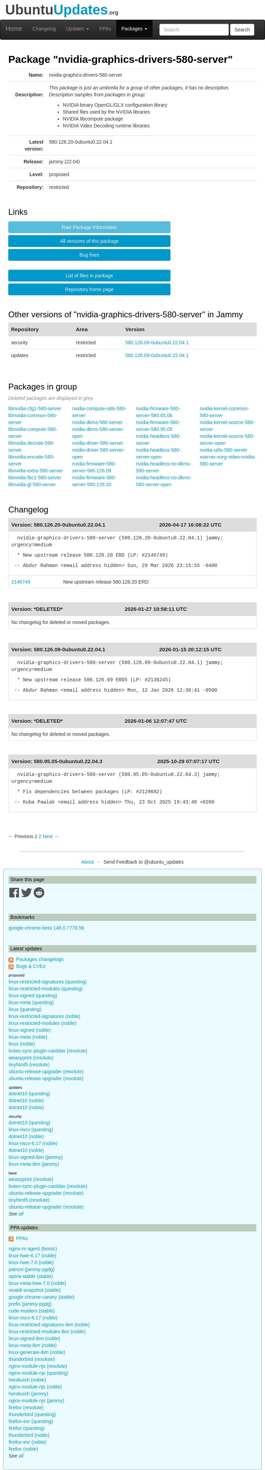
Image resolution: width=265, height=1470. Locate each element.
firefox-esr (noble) (28, 1442)
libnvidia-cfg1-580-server (34, 408)
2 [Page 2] (40, 836)
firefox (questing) (27, 1428)
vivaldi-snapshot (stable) (35, 1290)
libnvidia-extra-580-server (35, 470)
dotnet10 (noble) (26, 1100)
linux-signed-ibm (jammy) (35, 1157)
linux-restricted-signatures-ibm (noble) (49, 1324)
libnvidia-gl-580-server (32, 484)
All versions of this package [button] (89, 241)
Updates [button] (77, 28)
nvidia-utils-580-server (223, 450)
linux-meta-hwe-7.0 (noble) (37, 1283)
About (87, 862)
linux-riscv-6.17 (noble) (33, 1143)
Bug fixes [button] (89, 255)
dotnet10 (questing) (29, 1093)
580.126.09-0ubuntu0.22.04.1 (157, 342)
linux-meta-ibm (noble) (33, 1345)
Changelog (44, 28)
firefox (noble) (23, 1449)
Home (14, 28)
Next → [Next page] (51, 836)
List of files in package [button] (89, 275)
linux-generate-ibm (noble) (37, 1352)
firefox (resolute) (26, 1407)
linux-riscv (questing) (31, 1129)
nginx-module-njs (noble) (35, 1387)
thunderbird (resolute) (32, 1359)
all (21, 1214)
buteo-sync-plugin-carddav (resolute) (48, 1051)
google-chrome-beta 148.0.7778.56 (46, 928)
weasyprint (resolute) (31, 1057)
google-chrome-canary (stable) (42, 1297)
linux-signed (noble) (30, 1030)
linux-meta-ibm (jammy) (34, 1164)
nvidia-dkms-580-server (97, 422)
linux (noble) (22, 1044)
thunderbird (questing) (32, 1414)
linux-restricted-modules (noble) (42, 1023)
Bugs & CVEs (31, 966)
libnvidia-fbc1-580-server (34, 477)
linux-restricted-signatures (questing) (48, 981)
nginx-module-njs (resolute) (38, 1366)
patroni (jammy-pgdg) (32, 1269)
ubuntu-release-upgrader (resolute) (46, 1071)
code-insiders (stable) (32, 1311)
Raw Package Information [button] (89, 227)
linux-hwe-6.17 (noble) (33, 1255)
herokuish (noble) (27, 1380)
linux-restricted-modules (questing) (46, 988)
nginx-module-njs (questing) (38, 1373)
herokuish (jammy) (28, 1393)
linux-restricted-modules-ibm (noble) (47, 1331)
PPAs (105, 28)
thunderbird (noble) (29, 1435)
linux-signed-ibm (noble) (34, 1338)
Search (242, 29)
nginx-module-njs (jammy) (36, 1400)
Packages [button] (134, 28)
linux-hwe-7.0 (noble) (31, 1262)
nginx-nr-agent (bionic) (33, 1248)
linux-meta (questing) (31, 1002)
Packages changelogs (39, 959)
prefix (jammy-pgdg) (30, 1304)
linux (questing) (25, 1009)
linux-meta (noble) (28, 1037)
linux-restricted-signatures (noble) (44, 1016)
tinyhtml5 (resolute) (29, 1064)
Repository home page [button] (89, 289)
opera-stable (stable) (31, 1276)
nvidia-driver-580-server (97, 443)
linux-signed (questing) (33, 995)
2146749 (20, 582)
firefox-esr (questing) (31, 1421)
